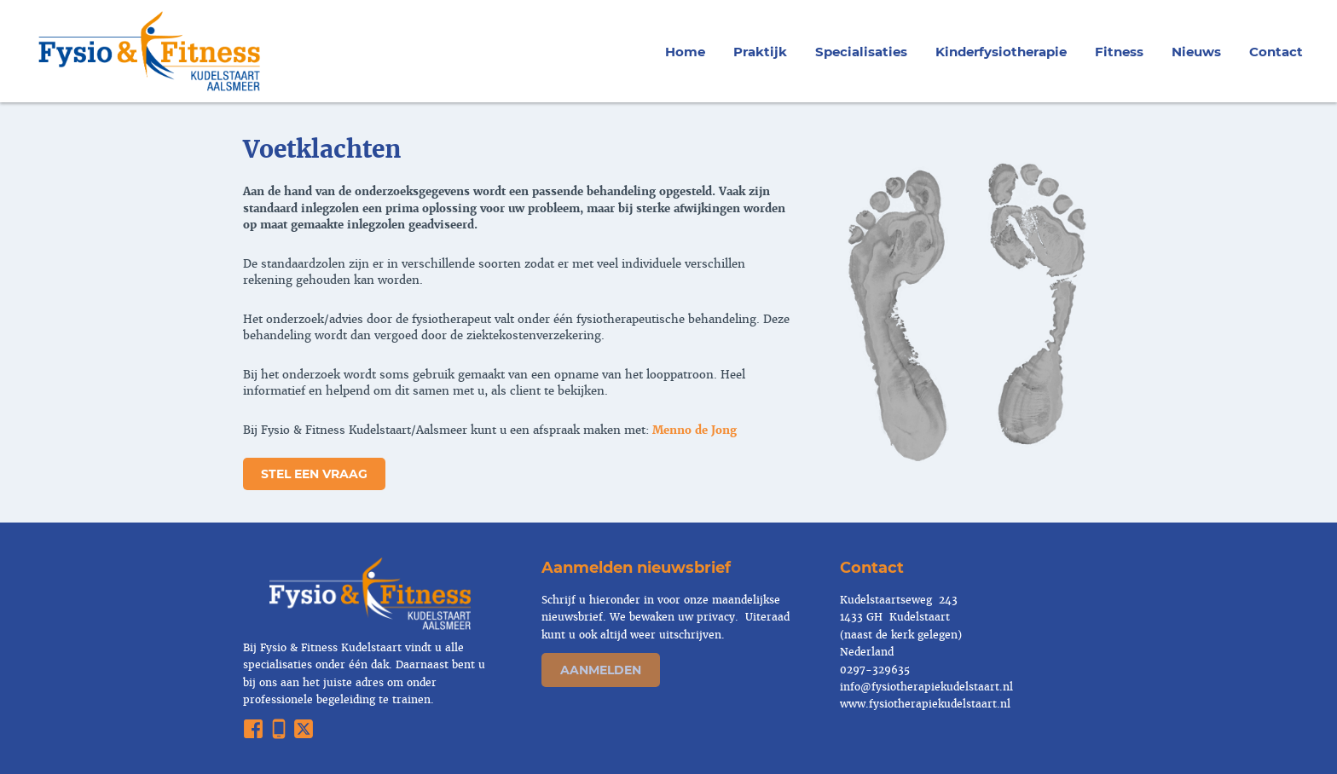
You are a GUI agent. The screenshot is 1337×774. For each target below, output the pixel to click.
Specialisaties (861, 51)
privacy (714, 617)
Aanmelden (600, 670)
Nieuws (1196, 51)
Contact (1276, 51)
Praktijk (760, 51)
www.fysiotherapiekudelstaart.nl (925, 704)
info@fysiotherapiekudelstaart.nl (926, 687)
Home (685, 51)
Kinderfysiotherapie (1001, 51)
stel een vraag (314, 474)
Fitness (1119, 51)
